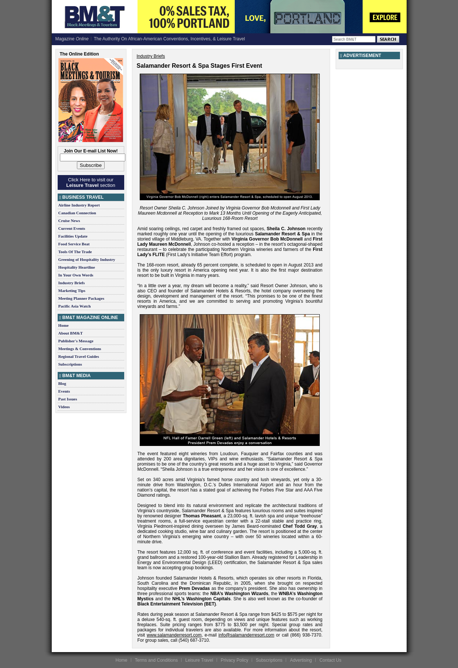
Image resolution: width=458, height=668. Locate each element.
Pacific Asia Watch (74, 306)
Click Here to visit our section (90, 182)
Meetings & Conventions (79, 348)
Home (63, 325)
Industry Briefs (71, 283)
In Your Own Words (76, 275)
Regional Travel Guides (78, 356)
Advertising (301, 660)
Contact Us (330, 660)
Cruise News (69, 220)
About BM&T (70, 333)
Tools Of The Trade (75, 251)
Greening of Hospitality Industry (86, 259)
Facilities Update (73, 236)
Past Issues (67, 399)
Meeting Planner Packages (81, 298)
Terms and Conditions (156, 660)
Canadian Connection (77, 213)
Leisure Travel (199, 660)
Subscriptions (70, 364)
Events (64, 391)
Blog (62, 383)
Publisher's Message (76, 341)
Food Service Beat (74, 244)
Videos (64, 407)
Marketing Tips (71, 290)
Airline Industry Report (79, 205)
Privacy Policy (234, 660)
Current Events (71, 228)
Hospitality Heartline (76, 267)
